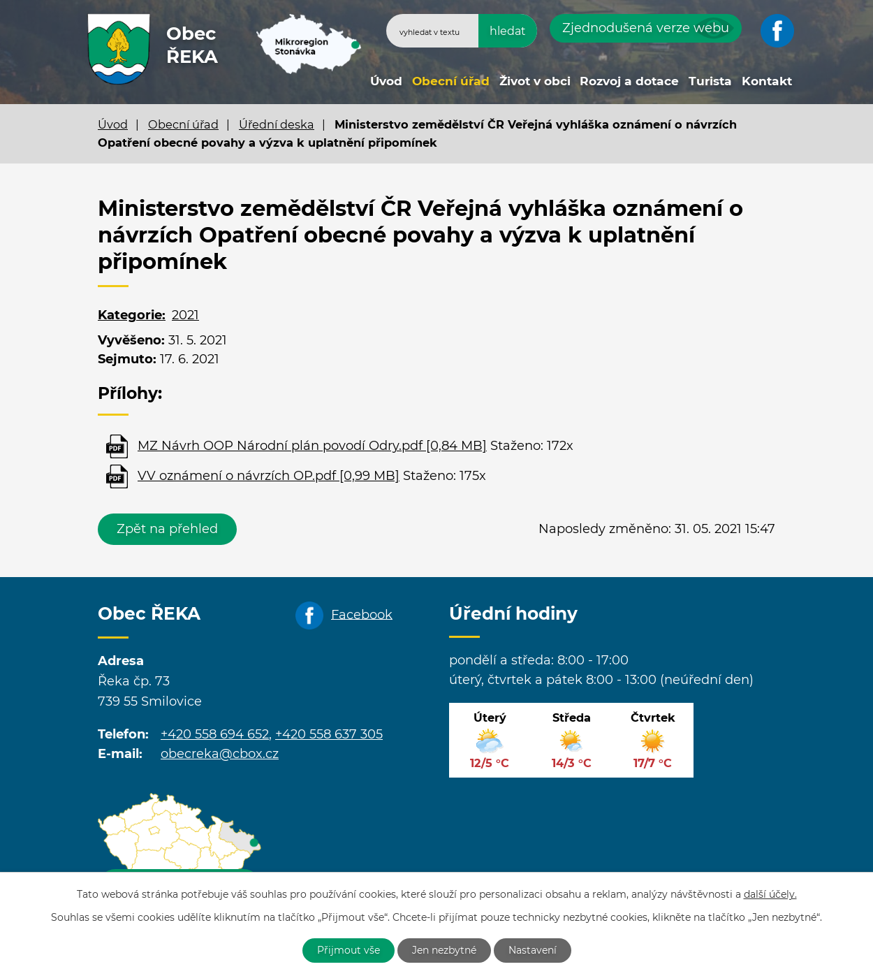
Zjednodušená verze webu (645, 28)
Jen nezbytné (444, 950)
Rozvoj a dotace (629, 80)
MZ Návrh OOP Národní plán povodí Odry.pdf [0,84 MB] (312, 445)
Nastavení (532, 950)
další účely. (770, 894)
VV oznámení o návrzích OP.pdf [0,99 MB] (268, 475)
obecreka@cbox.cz (220, 754)
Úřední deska (276, 124)
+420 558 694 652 (215, 734)
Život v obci (535, 80)
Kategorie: (132, 315)
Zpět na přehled (167, 529)
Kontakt (767, 80)
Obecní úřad (451, 80)
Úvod (386, 80)
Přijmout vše (348, 950)
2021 (185, 315)
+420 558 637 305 (329, 734)
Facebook (362, 614)
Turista (710, 80)
